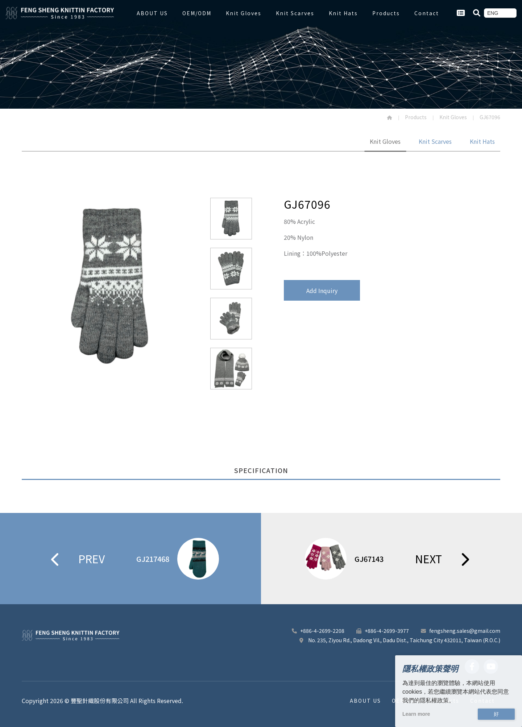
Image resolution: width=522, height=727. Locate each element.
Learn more (416, 714)
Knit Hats (343, 13)
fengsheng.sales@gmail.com (460, 630)
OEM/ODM (196, 13)
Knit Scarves (295, 13)
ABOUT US (152, 13)
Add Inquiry (321, 290)
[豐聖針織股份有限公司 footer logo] (71, 635)
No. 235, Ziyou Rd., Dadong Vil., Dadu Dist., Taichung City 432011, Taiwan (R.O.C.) (399, 640)
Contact (426, 13)
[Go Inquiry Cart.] (460, 13)
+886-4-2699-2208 (317, 630)
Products (386, 13)
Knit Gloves (243, 13)
